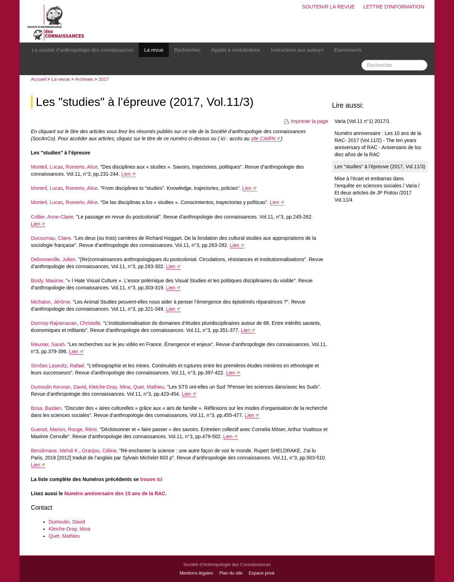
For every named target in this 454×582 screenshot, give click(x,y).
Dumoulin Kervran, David (58, 387)
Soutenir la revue (328, 7)
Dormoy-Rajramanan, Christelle (65, 323)
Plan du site (231, 573)
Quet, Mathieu (148, 387)
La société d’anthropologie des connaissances (82, 50)
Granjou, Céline (99, 450)
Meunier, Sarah (48, 344)
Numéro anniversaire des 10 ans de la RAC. (115, 493)
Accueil (38, 79)
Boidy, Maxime (47, 280)
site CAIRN (263, 138)
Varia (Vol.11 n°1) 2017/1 (362, 121)
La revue (153, 50)
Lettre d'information (393, 7)
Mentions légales (196, 573)
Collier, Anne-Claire (52, 217)
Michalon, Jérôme (50, 302)
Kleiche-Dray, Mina (109, 387)
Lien (126, 174)
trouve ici (151, 479)
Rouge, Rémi (82, 429)
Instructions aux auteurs (297, 50)
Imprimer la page (305, 121)
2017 (103, 79)
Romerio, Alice (82, 167)
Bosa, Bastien (46, 408)
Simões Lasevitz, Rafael (57, 365)
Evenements (348, 50)
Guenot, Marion (48, 429)
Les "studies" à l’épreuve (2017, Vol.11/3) (145, 101)
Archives (84, 79)
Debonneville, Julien (53, 259)
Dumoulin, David (67, 522)
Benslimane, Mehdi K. (55, 450)
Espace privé (262, 573)
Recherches (187, 50)
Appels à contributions (235, 50)
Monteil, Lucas (47, 167)
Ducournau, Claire (51, 238)
